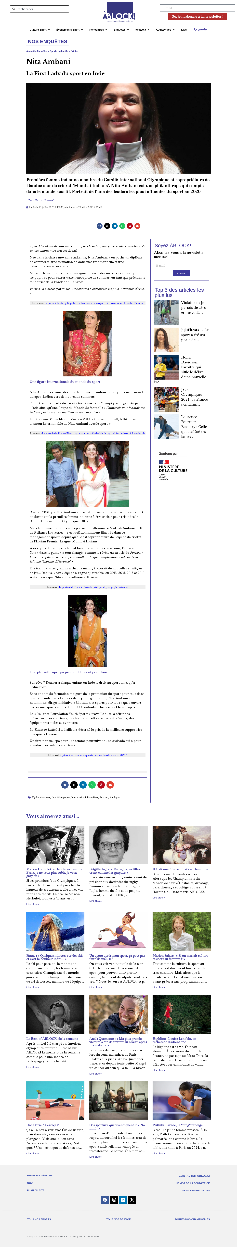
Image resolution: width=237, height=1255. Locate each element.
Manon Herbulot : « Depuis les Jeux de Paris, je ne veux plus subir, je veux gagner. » (54, 872)
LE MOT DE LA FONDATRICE (193, 1183)
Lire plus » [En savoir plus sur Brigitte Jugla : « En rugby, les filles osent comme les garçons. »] (95, 900)
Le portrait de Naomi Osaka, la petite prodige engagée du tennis (93, 587)
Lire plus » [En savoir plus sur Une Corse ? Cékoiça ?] (32, 1153)
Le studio (200, 29)
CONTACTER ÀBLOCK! (194, 1175)
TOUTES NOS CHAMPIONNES (192, 1227)
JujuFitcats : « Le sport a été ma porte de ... (195, 335)
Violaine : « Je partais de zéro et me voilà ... (193, 308)
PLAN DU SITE (35, 1190)
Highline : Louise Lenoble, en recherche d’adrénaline (174, 1040)
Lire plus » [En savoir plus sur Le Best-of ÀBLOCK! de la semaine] (32, 1067)
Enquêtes (121, 30)
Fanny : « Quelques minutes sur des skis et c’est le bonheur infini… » (54, 957)
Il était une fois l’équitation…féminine (180, 869)
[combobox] (39, 9)
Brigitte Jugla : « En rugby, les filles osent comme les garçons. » (114, 871)
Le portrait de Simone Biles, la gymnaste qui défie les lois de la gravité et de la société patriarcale (93, 433)
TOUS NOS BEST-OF (118, 1227)
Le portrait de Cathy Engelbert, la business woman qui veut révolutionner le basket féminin (93, 303)
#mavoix (142, 30)
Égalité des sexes (41, 797)
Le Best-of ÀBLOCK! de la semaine (52, 1039)
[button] (100, 226)
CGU (30, 1182)
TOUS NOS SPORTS (39, 1227)
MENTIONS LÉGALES (40, 1175)
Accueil (30, 51)
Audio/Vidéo (165, 30)
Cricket (75, 51)
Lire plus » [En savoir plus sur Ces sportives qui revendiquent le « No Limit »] (95, 1156)
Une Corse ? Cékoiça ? (42, 1125)
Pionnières (92, 797)
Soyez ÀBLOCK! (173, 245)
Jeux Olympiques (61, 797)
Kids (184, 29)
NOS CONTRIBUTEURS (196, 1190)
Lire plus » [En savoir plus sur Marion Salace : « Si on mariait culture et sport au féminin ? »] (159, 987)
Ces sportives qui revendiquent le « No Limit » (117, 1126)
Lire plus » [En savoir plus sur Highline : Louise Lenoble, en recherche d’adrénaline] (159, 1070)
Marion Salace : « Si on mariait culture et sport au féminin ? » (180, 957)
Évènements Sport (69, 30)
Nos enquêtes (47, 41)
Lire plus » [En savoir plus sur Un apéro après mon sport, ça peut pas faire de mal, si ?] (95, 987)
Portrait (104, 797)
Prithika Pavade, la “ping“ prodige (178, 1125)
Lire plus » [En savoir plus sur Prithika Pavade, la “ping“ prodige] (159, 1153)
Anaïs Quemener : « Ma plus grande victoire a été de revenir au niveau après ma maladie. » (118, 1042)
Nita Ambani (78, 797)
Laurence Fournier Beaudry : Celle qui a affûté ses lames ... (194, 427)
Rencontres (98, 30)
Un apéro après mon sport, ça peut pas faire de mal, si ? (117, 957)
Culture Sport (40, 30)
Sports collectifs (59, 51)
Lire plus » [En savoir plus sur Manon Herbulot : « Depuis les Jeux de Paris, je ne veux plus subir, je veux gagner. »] (32, 904)
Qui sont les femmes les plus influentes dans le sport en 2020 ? (93, 755)
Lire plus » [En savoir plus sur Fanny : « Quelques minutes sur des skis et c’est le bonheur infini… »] (32, 987)
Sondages (114, 797)
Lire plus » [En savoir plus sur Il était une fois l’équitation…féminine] (159, 897)
